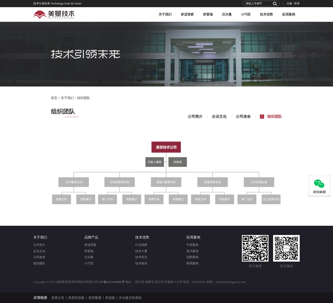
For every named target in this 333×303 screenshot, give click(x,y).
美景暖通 (94, 298)
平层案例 (192, 245)
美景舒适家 (76, 298)
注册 (289, 3)
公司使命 (39, 257)
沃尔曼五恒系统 (130, 298)
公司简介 (39, 245)
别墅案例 (192, 257)
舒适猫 (110, 298)
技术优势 (266, 14)
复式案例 (192, 251)
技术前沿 (141, 257)
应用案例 (288, 14)
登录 (297, 3)
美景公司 (57, 298)
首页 (54, 98)
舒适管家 (187, 14)
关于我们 (165, 14)
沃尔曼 (227, 14)
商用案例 (192, 263)
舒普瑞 (208, 14)
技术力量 (141, 251)
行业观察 (141, 245)
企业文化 (39, 251)
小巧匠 (246, 14)
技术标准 (141, 263)
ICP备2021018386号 (112, 282)
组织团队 (83, 98)
